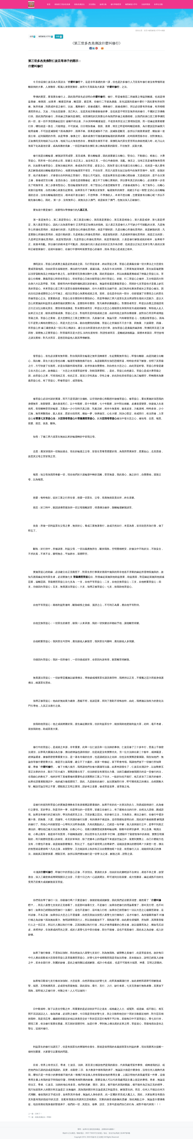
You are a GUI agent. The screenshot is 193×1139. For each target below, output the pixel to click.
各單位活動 (158, 4)
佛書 (163, 30)
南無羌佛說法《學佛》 (43, 1117)
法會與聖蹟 (145, 4)
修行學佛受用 (116, 4)
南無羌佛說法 (79, 4)
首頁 (48, 4)
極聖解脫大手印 (131, 4)
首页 (145, 30)
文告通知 (92, 4)
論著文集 (103, 4)
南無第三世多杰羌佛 (62, 4)
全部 (32, 36)
